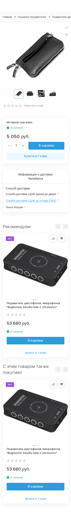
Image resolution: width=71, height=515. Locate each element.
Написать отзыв (33, 105)
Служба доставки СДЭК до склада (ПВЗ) (31, 200)
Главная (7, 17)
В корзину (46, 145)
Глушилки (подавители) (32, 17)
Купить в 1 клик (35, 156)
